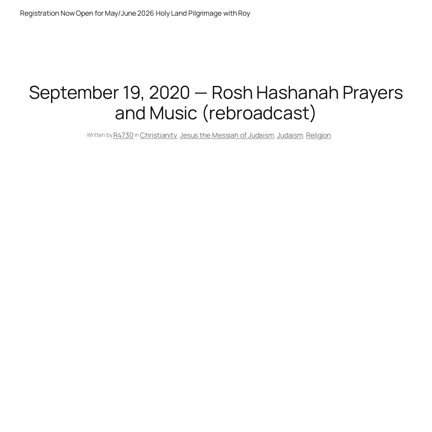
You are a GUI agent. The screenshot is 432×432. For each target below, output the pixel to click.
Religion (318, 135)
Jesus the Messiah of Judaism (227, 135)
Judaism (290, 135)
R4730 (123, 135)
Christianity (158, 135)
